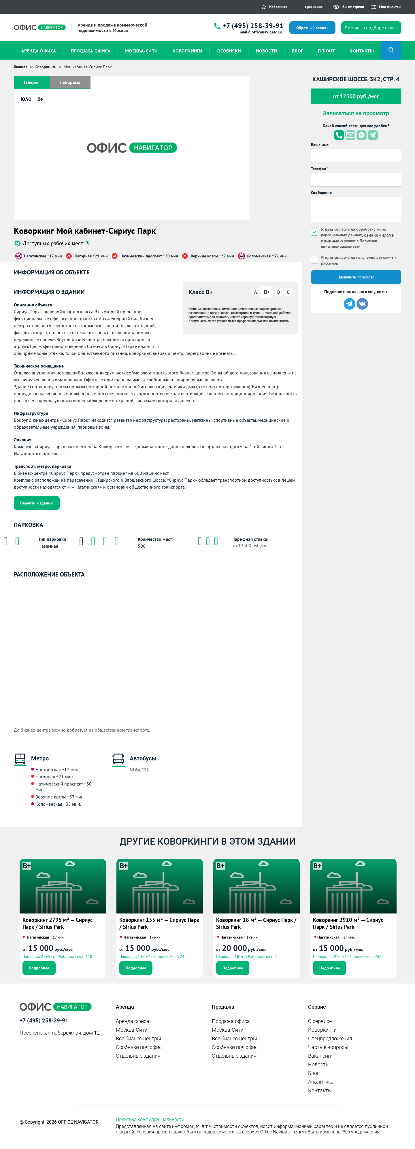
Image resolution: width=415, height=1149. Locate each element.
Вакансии (319, 1056)
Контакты (320, 1090)
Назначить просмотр (356, 277)
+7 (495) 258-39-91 (253, 25)
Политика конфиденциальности (150, 1119)
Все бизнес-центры (138, 1038)
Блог (313, 1073)
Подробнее (39, 968)
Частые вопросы (328, 1047)
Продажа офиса (231, 1021)
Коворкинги (322, 1030)
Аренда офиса (132, 1021)
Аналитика (321, 1082)
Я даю (351, 260)
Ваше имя (320, 144)
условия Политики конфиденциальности (351, 243)
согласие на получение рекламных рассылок (351, 260)
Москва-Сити (132, 1030)
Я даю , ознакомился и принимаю (360, 237)
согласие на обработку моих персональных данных (357, 232)
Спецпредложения (330, 1038)
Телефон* (319, 168)
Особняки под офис (139, 1047)
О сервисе (320, 1021)
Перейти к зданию (36, 503)
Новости (318, 1064)
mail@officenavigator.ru (262, 32)
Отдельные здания (138, 1056)
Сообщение (321, 192)
